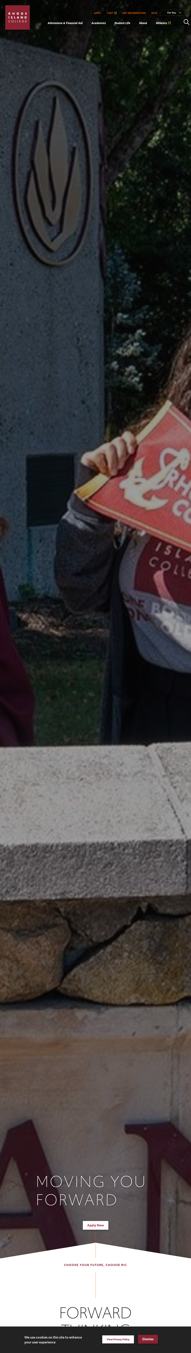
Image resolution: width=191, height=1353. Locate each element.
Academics (98, 23)
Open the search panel (186, 22)
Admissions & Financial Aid (65, 23)
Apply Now (95, 1225)
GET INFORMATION (134, 13)
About (143, 23)
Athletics (161, 23)
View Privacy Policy (118, 1339)
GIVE (154, 13)
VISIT (110, 13)
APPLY (97, 13)
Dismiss (148, 1339)
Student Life (122, 23)
